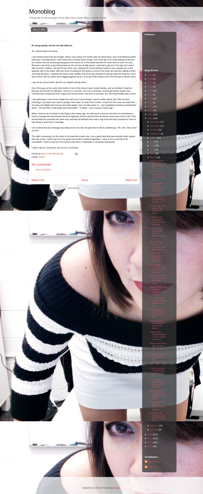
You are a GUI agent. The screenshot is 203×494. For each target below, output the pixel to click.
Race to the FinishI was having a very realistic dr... (158, 347)
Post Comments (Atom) (90, 188)
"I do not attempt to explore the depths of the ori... (157, 372)
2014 (150, 87)
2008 (150, 106)
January (154, 429)
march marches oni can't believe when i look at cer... (158, 164)
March (153, 157)
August (153, 138)
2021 (150, 75)
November (155, 126)
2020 (150, 79)
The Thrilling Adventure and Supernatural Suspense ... (157, 383)
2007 (150, 110)
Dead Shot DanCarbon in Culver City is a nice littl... (158, 198)
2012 (150, 94)
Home (85, 180)
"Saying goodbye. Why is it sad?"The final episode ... (158, 406)
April (152, 153)
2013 (150, 91)
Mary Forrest (153, 461)
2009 (150, 102)
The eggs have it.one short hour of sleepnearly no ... (157, 233)
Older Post (131, 180)
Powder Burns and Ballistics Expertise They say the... (158, 291)
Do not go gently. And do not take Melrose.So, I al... (158, 302)
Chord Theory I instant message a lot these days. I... (157, 246)
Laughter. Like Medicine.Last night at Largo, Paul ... (157, 417)
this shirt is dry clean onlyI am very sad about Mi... (157, 176)
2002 (150, 442)
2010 (150, 98)
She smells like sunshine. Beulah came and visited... (157, 187)
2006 (150, 114)
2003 (150, 438)
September (155, 133)
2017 (150, 83)
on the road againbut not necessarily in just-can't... (157, 257)
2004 (150, 434)
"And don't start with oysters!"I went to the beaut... (157, 324)
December (155, 122)
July (152, 141)
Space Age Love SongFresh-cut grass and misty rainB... (158, 394)
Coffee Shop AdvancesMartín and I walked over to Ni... (158, 336)
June (152, 145)
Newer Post (38, 180)
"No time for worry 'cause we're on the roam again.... (158, 279)
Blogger (116, 488)
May (152, 149)
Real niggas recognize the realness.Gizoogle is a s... (158, 268)
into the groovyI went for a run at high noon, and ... (157, 313)
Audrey (42, 157)
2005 (150, 118)
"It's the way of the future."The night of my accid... (158, 209)
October (154, 130)
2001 (150, 446)
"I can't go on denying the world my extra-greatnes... (158, 221)
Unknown (152, 467)
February (154, 425)
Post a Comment (43, 170)
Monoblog (42, 11)
